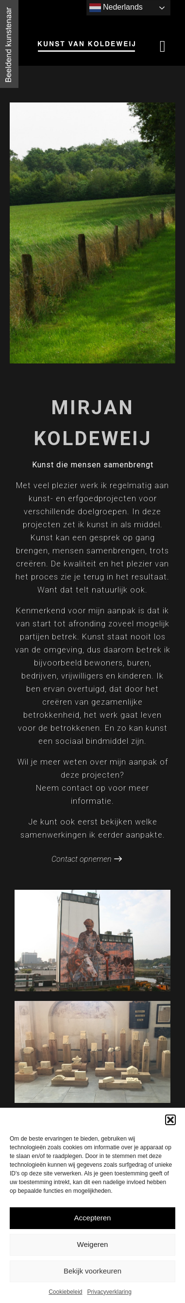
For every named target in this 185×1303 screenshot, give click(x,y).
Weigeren (92, 1244)
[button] (170, 1120)
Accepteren (92, 1218)
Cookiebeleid (65, 1292)
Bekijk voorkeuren (92, 1271)
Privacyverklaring (109, 1292)
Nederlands (116, 8)
